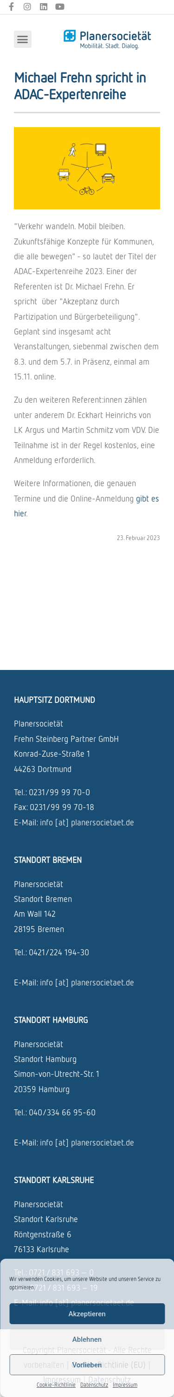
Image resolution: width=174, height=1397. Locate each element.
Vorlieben (87, 1365)
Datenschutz (94, 1384)
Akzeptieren (86, 1314)
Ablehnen (87, 1339)
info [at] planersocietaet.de (87, 822)
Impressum (125, 1384)
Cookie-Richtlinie (56, 1384)
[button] (23, 39)
